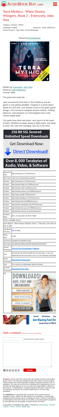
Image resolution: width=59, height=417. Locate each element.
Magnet (36, 249)
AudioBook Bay (25, 3)
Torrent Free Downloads (22, 249)
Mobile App (26, 411)
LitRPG (20, 25)
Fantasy (14, 25)
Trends (12, 411)
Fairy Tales (20, 30)
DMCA (18, 411)
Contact (5, 411)
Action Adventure (48, 27)
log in (27, 333)
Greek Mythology (31, 30)
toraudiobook (34, 38)
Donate (52, 410)
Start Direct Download (21, 260)
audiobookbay (43, 410)
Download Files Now (20, 269)
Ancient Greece (9, 30)
